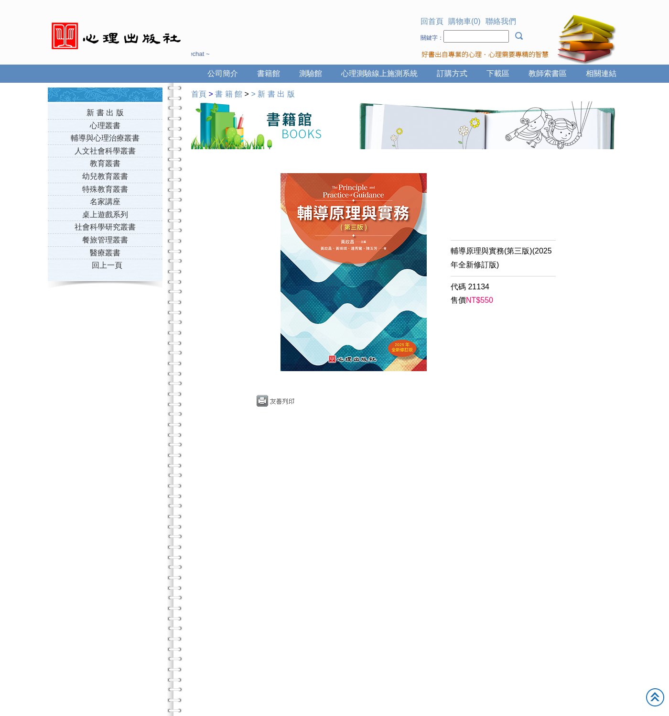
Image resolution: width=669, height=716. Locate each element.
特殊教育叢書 (105, 189)
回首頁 (432, 21)
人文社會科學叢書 (105, 151)
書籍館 (268, 73)
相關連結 (601, 73)
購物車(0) (464, 21)
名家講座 (105, 202)
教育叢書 (105, 163)
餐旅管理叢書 (105, 240)
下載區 (497, 73)
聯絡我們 (501, 21)
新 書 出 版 (104, 113)
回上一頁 (107, 265)
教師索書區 (548, 73)
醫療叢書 (105, 253)
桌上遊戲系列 (105, 214)
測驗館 (310, 73)
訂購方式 (452, 73)
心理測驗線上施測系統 (379, 73)
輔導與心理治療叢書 (105, 138)
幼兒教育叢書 (105, 176)
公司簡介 (222, 73)
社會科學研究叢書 (105, 227)
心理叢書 (105, 125)
